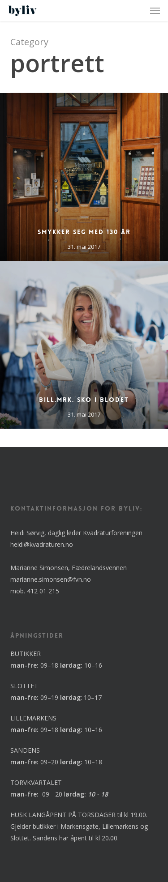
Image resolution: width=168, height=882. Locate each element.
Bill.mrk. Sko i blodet (84, 400)
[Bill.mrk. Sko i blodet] (84, 345)
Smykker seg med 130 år (84, 232)
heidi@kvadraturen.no (41, 544)
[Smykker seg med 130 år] (84, 177)
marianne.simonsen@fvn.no (50, 579)
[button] (155, 10)
